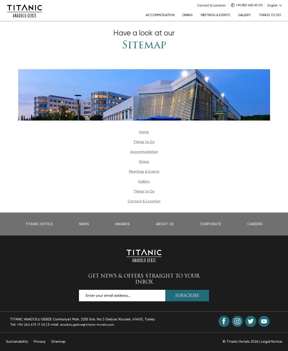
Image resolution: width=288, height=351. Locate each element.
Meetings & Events (144, 172)
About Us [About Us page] (165, 224)
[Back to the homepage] (144, 255)
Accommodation (144, 152)
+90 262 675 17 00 (31, 324)
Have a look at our (144, 33)
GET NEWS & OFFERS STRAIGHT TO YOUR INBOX (144, 279)
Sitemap (144, 45)
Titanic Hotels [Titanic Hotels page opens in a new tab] (39, 224)
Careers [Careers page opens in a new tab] (254, 224)
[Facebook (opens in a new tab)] (224, 321)
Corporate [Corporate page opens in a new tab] (210, 224)
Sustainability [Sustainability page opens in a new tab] (17, 341)
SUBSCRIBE (187, 296)
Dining (144, 162)
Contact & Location (211, 5)
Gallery (144, 181)
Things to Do (144, 142)
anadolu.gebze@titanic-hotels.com (87, 324)
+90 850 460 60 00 (249, 5)
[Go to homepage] (24, 10)
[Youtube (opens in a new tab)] (264, 321)
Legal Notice (271, 341)
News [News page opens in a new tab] (84, 224)
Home (144, 132)
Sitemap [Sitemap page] (58, 341)
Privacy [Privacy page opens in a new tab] (40, 341)
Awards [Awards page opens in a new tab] (122, 224)
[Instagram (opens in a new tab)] (237, 321)
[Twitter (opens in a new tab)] (250, 321)
